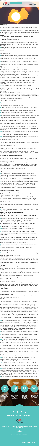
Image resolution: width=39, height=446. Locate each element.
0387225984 (19, 428)
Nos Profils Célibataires (10, 417)
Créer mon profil (16, 2)
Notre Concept (10, 415)
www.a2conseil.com (18, 38)
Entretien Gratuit (27, 415)
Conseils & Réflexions (23, 417)
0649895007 (19, 431)
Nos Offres (18, 415)
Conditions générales (15, 434)
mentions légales (24, 434)
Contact (33, 417)
